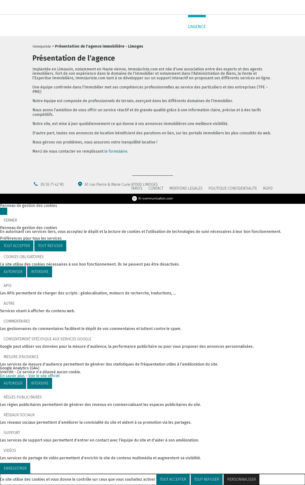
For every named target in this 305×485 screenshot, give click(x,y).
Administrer (169, 26)
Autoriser (13, 271)
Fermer (10, 220)
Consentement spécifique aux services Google (47, 339)
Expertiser (138, 26)
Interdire (40, 271)
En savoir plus (12, 375)
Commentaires (17, 321)
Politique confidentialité (232, 188)
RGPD (268, 188)
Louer (114, 26)
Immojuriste (41, 46)
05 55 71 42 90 (52, 7)
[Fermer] (3, 211)
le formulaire (115, 151)
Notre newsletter (231, 7)
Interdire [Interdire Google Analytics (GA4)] (40, 383)
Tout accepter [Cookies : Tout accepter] (17, 245)
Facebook (261, 8)
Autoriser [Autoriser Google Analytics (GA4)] (13, 383)
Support (12, 432)
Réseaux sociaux (19, 415)
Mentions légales (185, 188)
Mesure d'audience (21, 356)
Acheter (94, 26)
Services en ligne (230, 26)
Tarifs (136, 188)
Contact (264, 26)
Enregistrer (15, 468)
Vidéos (10, 450)
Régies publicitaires (23, 397)
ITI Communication (152, 198)
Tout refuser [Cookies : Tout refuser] (50, 245)
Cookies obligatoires (24, 257)
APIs (8, 285)
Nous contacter (270, 8)
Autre (9, 303)
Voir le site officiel (44, 375)
